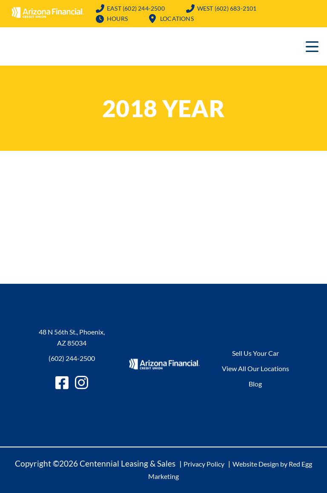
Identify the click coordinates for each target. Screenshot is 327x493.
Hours (117, 18)
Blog (255, 384)
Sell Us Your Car (255, 353)
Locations (177, 18)
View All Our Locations (255, 368)
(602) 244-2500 (136, 8)
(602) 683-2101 (227, 8)
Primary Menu (312, 46)
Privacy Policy (204, 464)
